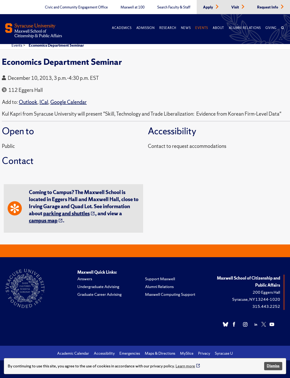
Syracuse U (224, 353)
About (218, 28)
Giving (270, 28)
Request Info (268, 7)
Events (201, 28)
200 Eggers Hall (266, 292)
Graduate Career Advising (99, 294)
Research (167, 28)
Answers (84, 278)
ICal (43, 102)
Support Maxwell (160, 278)
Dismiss (273, 365)
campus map (43, 220)
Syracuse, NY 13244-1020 (256, 299)
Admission (145, 28)
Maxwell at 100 (133, 7)
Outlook (28, 102)
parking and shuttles (66, 213)
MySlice (186, 353)
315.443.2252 (266, 306)
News (186, 28)
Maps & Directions (160, 353)
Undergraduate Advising (98, 286)
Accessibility (104, 353)
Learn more (185, 366)
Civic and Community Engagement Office (76, 7)
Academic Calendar (73, 353)
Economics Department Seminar (56, 45)
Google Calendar (68, 102)
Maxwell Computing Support (170, 294)
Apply (208, 7)
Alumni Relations (245, 28)
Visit (235, 7)
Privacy (204, 353)
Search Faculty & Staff (173, 7)
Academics (121, 28)
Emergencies (129, 353)
